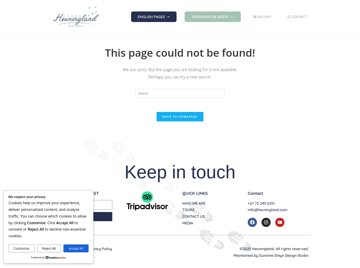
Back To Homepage (180, 116)
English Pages (154, 16)
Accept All (76, 248)
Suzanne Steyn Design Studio (284, 255)
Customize (21, 248)
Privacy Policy (100, 248)
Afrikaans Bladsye (212, 16)
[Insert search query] (180, 93)
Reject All (49, 248)
